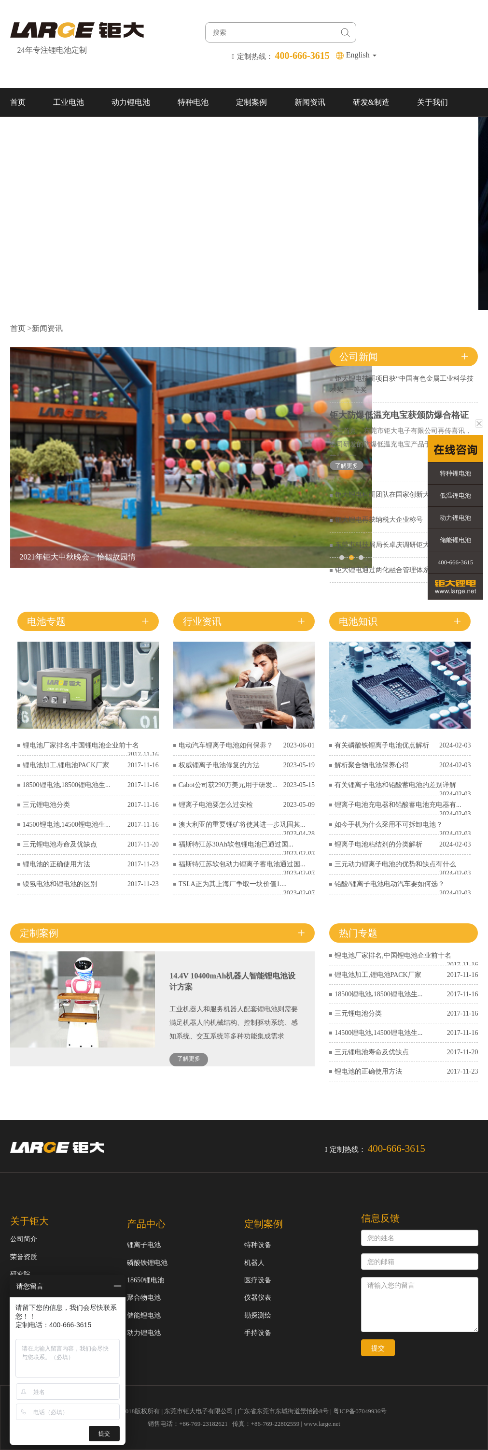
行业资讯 (202, 621)
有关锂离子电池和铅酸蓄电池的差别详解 (395, 785)
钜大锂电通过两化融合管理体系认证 (389, 570)
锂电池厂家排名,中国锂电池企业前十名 (81, 745)
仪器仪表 (257, 1297)
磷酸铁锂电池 (147, 1262)
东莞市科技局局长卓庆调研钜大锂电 (389, 544)
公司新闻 (358, 356)
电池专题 (46, 621)
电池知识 (358, 621)
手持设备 (257, 1332)
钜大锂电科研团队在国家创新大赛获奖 (392, 494)
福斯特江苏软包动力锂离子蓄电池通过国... (242, 864)
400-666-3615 (456, 562)
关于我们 (432, 102)
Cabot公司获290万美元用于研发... (228, 785)
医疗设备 (257, 1280)
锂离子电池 (144, 1245)
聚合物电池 (144, 1297)
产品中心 (146, 1224)
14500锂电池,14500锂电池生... (67, 824)
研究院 (20, 1274)
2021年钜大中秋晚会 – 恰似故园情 (78, 557)
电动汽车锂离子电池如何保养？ (226, 745)
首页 (18, 102)
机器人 (254, 1262)
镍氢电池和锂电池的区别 (60, 884)
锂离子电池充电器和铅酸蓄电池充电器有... (398, 804)
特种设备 (257, 1245)
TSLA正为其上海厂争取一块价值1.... (233, 884)
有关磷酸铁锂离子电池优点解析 (382, 745)
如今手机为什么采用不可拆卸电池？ (389, 824)
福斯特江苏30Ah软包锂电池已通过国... (236, 844)
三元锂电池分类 (46, 804)
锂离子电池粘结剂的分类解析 (378, 844)
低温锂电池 (455, 495)
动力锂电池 (131, 102)
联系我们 (25, 131)
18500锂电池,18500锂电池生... (67, 785)
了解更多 (346, 465)
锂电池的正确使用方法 (56, 864)
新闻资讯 (309, 102)
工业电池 (68, 102)
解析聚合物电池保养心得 (372, 765)
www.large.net (322, 1423)
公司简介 (23, 1239)
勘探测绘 (257, 1315)
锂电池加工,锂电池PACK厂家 (66, 765)
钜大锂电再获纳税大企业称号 (379, 519)
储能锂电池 (144, 1315)
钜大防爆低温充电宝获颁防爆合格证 (399, 415)
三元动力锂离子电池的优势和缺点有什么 (395, 864)
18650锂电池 (145, 1280)
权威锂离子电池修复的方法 (219, 765)
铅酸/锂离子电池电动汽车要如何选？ (390, 884)
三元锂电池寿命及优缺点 (60, 844)
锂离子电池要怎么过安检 (216, 804)
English (361, 55)
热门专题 (358, 933)
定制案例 (251, 102)
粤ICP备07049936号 (360, 1411)
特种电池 (193, 102)
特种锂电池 (455, 473)
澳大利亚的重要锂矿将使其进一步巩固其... (242, 824)
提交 (378, 1348)
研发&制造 (371, 102)
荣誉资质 (23, 1257)
